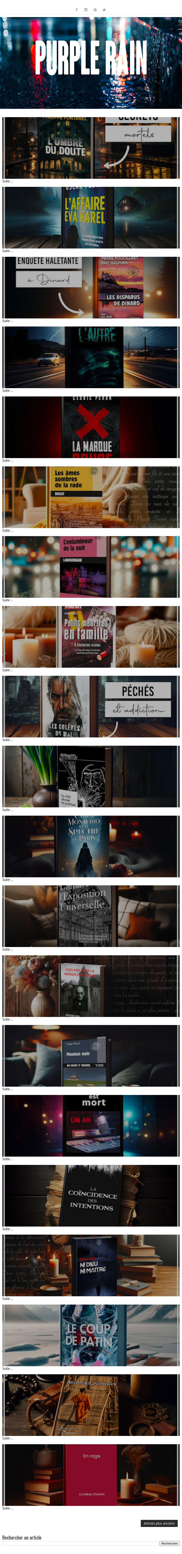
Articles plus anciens (159, 1523)
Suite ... (7, 181)
